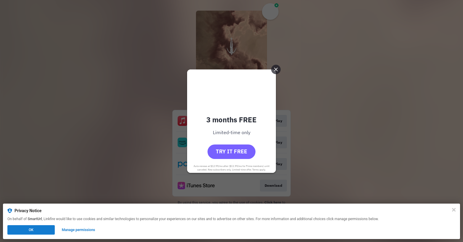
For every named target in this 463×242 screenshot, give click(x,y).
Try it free (231, 151)
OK (31, 230)
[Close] (454, 210)
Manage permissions (78, 230)
